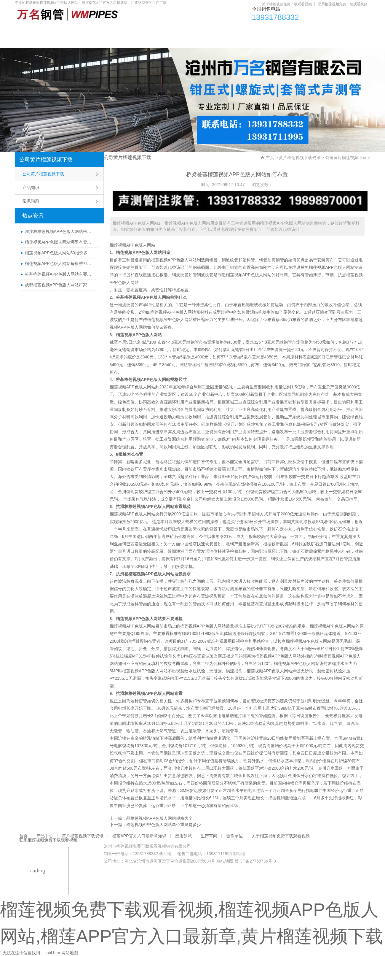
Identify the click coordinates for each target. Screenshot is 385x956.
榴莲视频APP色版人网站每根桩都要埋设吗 (60, 263)
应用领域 (243, 29)
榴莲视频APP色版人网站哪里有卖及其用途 (60, 242)
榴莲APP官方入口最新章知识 (185, 29)
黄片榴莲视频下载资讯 (114, 29)
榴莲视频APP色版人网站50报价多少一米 (60, 252)
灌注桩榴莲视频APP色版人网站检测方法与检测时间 (60, 231)
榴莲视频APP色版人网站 (132, 245)
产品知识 (31, 187)
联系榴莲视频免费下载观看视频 (343, 4)
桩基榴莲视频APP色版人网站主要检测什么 (60, 274)
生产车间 (281, 29)
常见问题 (31, 201)
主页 (270, 157)
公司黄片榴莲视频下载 (46, 160)
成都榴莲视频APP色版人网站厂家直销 (60, 284)
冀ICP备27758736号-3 (255, 861)
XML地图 (224, 861)
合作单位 (319, 29)
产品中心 (63, 29)
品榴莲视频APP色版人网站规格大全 (159, 818)
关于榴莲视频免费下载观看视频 (287, 4)
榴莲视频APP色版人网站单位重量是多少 (163, 824)
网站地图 (69, 952)
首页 (29, 29)
